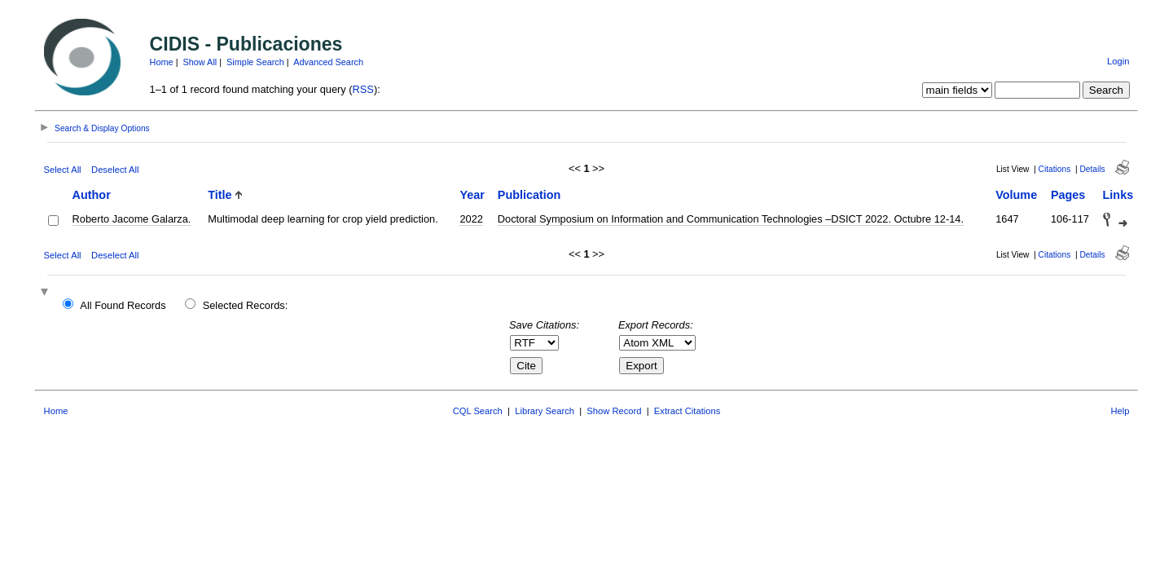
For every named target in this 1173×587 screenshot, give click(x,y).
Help (1119, 411)
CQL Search (478, 411)
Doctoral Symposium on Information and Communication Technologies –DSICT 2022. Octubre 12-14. (731, 219)
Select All (62, 169)
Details (1092, 169)
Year (471, 194)
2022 (470, 219)
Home (162, 62)
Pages (1068, 194)
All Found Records (122, 305)
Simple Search (255, 62)
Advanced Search (328, 62)
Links (1118, 194)
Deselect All (114, 169)
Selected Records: (245, 305)
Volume (1016, 194)
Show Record (613, 411)
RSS (363, 89)
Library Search (544, 411)
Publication (529, 194)
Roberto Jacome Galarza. (131, 219)
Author (91, 194)
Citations (1055, 169)
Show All (200, 62)
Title (219, 194)
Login (1118, 61)
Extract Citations (687, 411)
